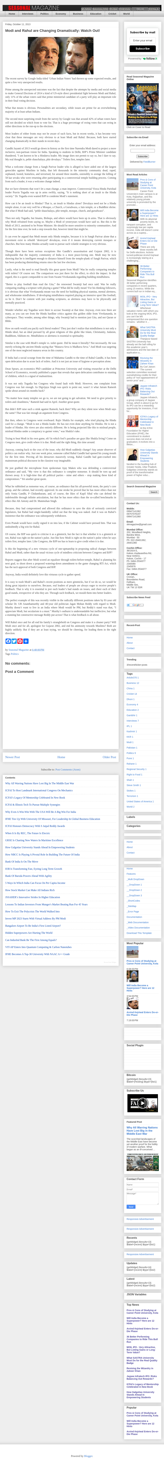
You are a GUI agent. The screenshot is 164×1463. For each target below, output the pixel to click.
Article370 (133, 677)
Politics (44, 13)
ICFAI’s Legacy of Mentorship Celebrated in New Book (35, 797)
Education (95, 13)
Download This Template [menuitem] (139, 933)
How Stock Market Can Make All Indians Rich (30, 890)
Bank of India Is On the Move (21, 861)
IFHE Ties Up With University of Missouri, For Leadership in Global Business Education (52, 819)
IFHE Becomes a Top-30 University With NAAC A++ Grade (37, 954)
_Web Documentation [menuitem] (138, 922)
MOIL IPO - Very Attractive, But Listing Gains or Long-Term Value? (149, 300)
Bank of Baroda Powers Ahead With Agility (28, 875)
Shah (130, 780)
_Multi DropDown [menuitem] (135, 879)
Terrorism (132, 796)
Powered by (142, 58)
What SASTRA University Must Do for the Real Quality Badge (148, 331)
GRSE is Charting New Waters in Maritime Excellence (34, 840)
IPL (129, 726)
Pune (130, 758)
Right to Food (134, 774)
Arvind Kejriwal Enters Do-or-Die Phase (148, 241)
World (126, 13)
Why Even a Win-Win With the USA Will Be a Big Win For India (40, 811)
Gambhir (132, 715)
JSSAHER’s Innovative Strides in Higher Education (32, 897)
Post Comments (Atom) (67, 769)
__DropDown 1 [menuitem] (134, 884)
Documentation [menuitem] (134, 917)
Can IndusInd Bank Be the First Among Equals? (31, 940)
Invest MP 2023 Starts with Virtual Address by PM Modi (35, 918)
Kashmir (132, 731)
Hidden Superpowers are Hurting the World (28, 932)
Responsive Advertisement (140, 1219)
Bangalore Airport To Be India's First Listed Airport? (33, 925)
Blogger (88, 1456)
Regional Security (136, 769)
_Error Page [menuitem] (133, 911)
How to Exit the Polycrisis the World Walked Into (32, 911)
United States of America (140, 801)
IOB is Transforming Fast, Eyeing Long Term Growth (33, 868)
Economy (61, 13)
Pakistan (132, 747)
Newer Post (12, 757)
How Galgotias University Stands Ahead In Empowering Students (40, 847)
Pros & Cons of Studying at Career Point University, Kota (148, 183)
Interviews (27, 13)
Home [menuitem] (130, 868)
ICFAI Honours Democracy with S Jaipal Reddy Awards (35, 826)
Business (78, 13)
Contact (130, 648)
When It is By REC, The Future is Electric (27, 833)
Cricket (112, 13)
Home (12, 13)
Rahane (132, 763)
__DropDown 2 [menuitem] (134, 890)
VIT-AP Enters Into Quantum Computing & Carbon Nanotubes (38, 947)
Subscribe (143, 48)
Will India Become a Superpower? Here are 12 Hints (149, 213)
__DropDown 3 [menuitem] (134, 895)
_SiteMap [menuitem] (131, 906)
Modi (130, 742)
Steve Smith (134, 785)
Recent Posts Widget (110, 962)
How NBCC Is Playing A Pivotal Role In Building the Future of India (42, 854)
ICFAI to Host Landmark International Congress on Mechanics (39, 790)
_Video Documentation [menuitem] (138, 927)
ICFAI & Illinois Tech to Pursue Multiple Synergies (32, 804)
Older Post (109, 757)
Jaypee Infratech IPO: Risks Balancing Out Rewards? (148, 390)
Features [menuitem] (131, 874)
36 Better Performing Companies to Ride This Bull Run (147, 271)
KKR (130, 737)
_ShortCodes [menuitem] (133, 900)
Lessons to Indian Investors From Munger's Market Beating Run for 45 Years (46, 904)
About (130, 643)
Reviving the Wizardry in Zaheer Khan (147, 361)
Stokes (131, 790)
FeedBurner (149, 161)
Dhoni (130, 699)
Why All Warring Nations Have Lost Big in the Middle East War (39, 783)
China (130, 688)
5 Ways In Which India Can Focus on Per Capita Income (35, 883)
